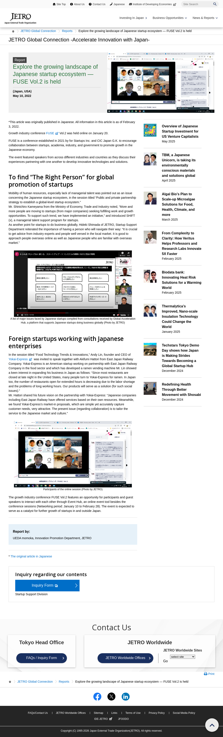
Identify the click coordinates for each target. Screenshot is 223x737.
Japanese (119, 4)
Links (114, 712)
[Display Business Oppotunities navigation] (169, 18)
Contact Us (99, 4)
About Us (79, 4)
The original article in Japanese (31, 556)
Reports (67, 31)
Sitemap (98, 712)
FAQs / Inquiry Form (41, 658)
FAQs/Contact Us (38, 712)
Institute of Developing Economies (155, 4)
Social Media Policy (184, 712)
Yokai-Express (20, 359)
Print (211, 674)
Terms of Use (133, 712)
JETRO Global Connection (38, 31)
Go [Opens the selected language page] (165, 661)
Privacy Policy (157, 712)
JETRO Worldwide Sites (182, 650)
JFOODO (123, 718)
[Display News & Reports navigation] (205, 18)
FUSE (52, 133)
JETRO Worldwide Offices (125, 658)
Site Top (61, 4)
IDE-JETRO (103, 719)
